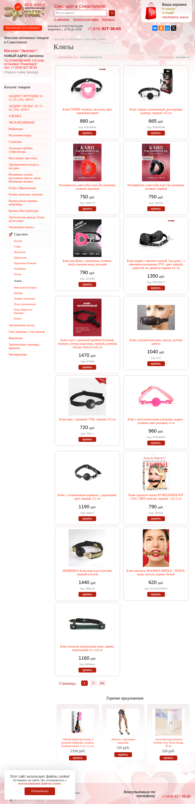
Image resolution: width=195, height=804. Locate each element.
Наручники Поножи (25, 263)
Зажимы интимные (24, 298)
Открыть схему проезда (21, 72)
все (102, 683)
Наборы (18, 293)
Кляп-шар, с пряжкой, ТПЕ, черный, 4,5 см (87, 419)
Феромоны (16, 338)
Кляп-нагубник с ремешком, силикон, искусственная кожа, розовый (87, 262)
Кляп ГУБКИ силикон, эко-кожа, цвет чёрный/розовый (87, 111)
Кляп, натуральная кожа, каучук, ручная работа (156, 341)
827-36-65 (104, 28)
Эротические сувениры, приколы (24, 346)
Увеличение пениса (21, 227)
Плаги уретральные (25, 304)
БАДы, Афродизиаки (22, 188)
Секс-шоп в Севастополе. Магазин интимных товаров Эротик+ (24, 11)
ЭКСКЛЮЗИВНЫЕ (22, 122)
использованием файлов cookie (39, 783)
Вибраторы (16, 129)
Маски (17, 274)
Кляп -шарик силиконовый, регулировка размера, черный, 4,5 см (156, 111)
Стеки (17, 246)
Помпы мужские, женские (26, 194)
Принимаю (40, 791)
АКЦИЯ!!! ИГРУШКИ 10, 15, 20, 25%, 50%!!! (26, 98)
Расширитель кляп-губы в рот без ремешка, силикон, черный (155, 187)
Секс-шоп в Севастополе (68, 39)
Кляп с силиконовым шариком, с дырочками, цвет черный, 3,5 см (87, 496)
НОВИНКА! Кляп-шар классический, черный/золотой (87, 572)
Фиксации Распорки (25, 287)
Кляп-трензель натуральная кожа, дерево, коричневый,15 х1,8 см (87, 648)
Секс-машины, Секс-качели (27, 331)
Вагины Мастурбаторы (24, 211)
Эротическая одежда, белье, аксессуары (27, 219)
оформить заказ (175, 17)
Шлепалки (20, 252)
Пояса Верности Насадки (23, 311)
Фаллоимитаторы (20, 135)
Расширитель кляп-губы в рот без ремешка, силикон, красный (87, 187)
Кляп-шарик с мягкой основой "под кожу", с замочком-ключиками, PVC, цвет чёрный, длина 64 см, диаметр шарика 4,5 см (156, 264)
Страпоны (15, 141)
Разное (18, 318)
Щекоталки (20, 257)
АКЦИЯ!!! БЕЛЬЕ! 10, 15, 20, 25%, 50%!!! (26, 107)
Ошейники (20, 268)
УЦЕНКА (15, 116)
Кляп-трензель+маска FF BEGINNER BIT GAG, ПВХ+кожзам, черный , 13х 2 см (155, 496)
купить (87, 133)
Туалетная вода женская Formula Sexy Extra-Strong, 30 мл (168, 743)
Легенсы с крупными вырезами (123, 741)
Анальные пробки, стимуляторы (21, 150)
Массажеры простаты (23, 158)
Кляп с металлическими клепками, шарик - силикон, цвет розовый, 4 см (156, 421)
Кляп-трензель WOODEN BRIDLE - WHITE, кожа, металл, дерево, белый (155, 572)
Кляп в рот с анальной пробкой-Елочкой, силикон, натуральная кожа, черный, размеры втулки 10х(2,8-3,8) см (87, 343)
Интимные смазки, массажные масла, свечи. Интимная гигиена (25, 178)
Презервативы (18, 354)
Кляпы (18, 280)
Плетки (18, 241)
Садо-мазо (90, 39)
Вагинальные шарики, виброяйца (23, 202)
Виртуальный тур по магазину (22, 27)
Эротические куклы (21, 325)
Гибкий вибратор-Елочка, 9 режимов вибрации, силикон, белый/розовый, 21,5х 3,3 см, (77, 743)
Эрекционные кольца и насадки (24, 166)
